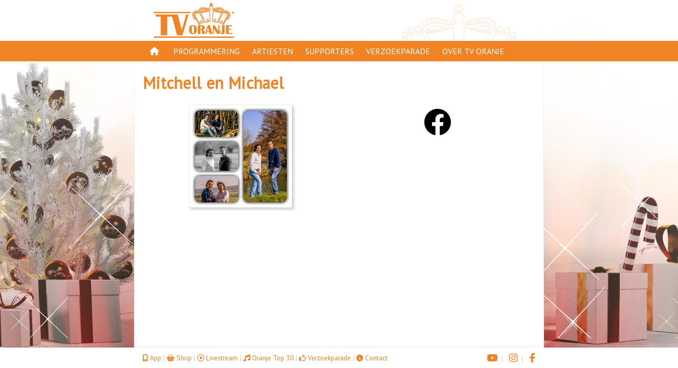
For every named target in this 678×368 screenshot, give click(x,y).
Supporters (329, 51)
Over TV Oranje (473, 51)
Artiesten (272, 51)
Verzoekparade (398, 51)
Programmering (206, 51)
